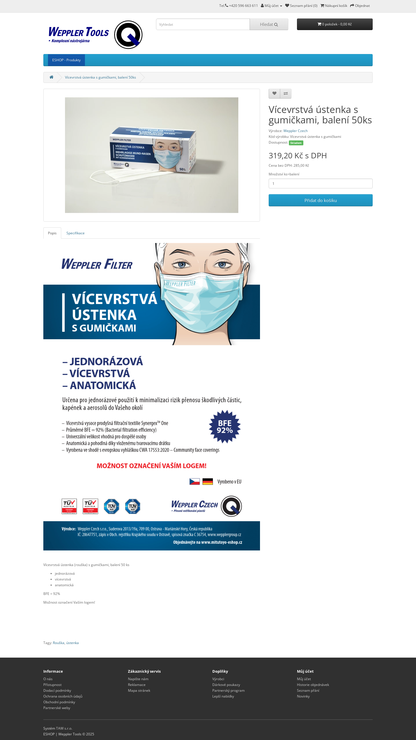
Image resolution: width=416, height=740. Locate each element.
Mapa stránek (139, 690)
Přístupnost (52, 684)
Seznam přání (308, 690)
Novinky (303, 696)
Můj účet (304, 678)
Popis (52, 233)
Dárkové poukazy (226, 684)
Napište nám (138, 678)
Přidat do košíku (320, 200)
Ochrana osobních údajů (62, 696)
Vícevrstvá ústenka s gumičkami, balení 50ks (100, 77)
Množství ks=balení (284, 174)
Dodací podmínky (57, 690)
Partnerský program (228, 690)
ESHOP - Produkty (66, 60)
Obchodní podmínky (59, 702)
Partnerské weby (56, 707)
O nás (48, 678)
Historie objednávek (313, 684)
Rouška (58, 642)
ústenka (72, 642)
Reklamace (137, 684)
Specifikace (75, 233)
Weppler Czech (295, 130)
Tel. (223, 5)
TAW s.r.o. (64, 728)
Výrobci (218, 678)
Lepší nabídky (223, 696)
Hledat (269, 24)
